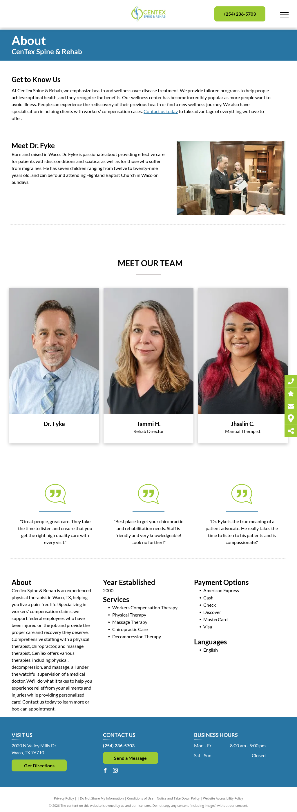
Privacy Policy (64, 798)
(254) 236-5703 (119, 745)
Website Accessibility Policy (223, 798)
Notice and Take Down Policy (178, 798)
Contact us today (161, 111)
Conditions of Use (140, 798)
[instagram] (115, 771)
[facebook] (105, 771)
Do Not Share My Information (102, 798)
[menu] (284, 14)
